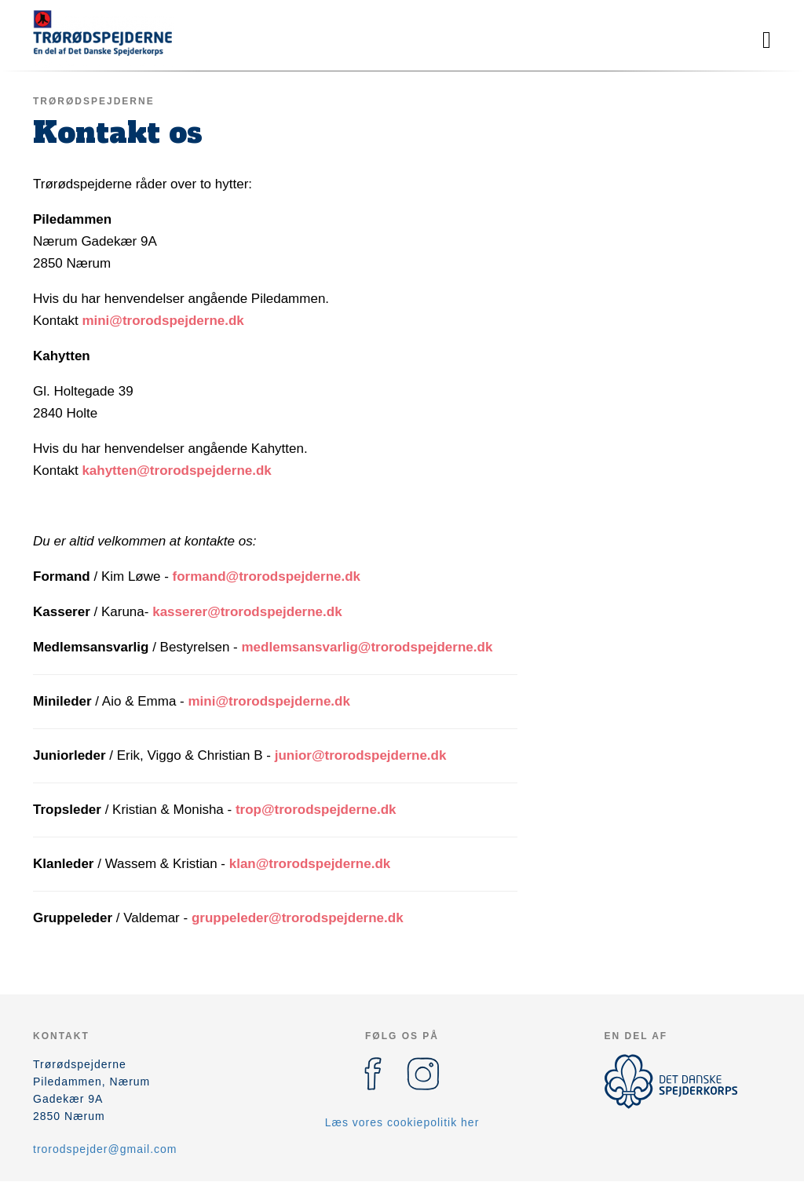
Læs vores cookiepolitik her (402, 1122)
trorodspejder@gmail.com (105, 1149)
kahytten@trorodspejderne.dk (176, 470)
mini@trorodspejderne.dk (162, 320)
